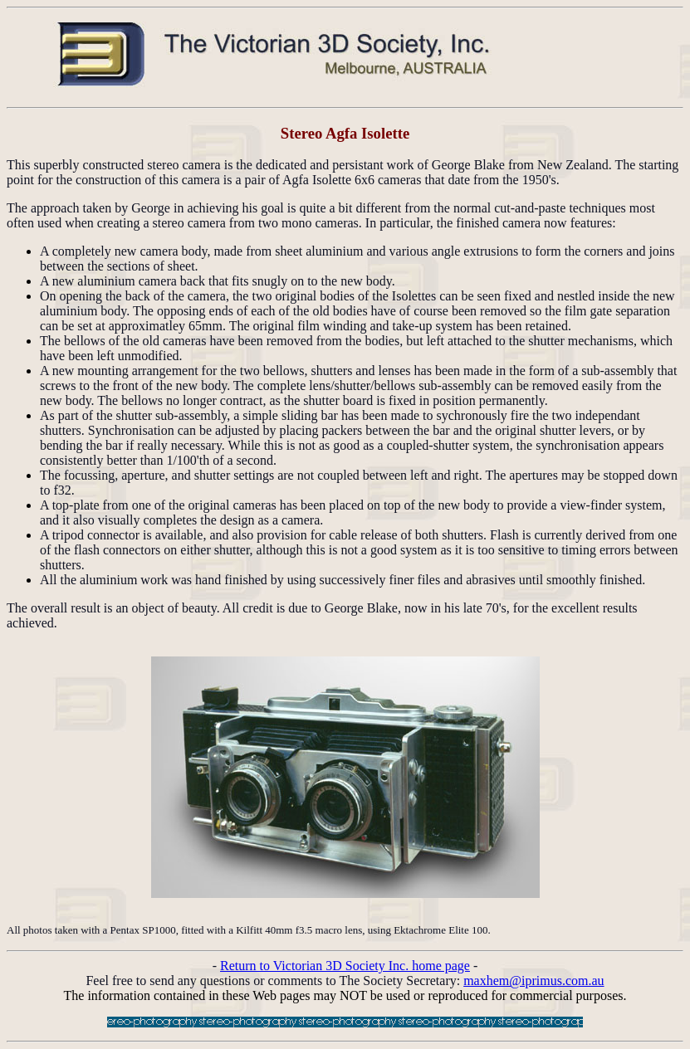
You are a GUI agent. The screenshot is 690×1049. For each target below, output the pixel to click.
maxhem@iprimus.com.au (533, 980)
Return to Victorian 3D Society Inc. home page (345, 966)
